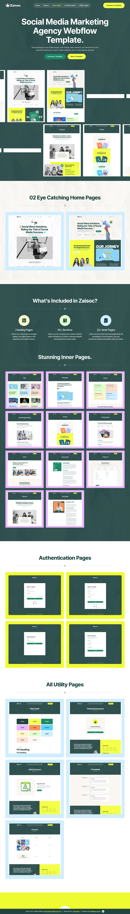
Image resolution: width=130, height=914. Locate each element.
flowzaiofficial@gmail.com (52, 911)
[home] (13, 5)
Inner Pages (56, 5)
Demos (46, 5)
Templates (76, 911)
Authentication (70, 5)
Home (37, 5)
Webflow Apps (95, 911)
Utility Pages (83, 5)
